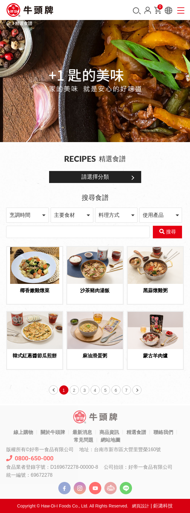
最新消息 (82, 432)
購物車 (159, 8)
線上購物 (23, 432)
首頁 (8, 23)
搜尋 (137, 10)
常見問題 (83, 440)
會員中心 (148, 10)
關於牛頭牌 (53, 432)
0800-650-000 (29, 458)
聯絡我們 (163, 432)
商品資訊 (109, 432)
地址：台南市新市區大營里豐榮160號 (120, 449)
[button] (27, 215)
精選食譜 (23, 23)
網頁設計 (140, 505)
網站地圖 (110, 440)
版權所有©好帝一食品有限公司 (40, 449)
